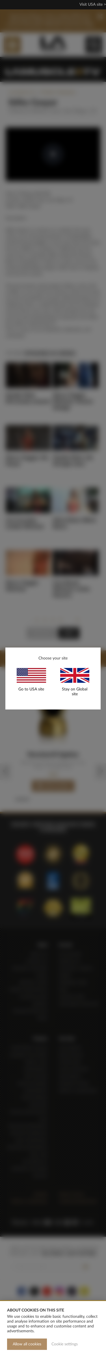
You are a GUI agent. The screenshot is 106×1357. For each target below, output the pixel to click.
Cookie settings (64, 1344)
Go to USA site (31, 689)
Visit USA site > (92, 5)
